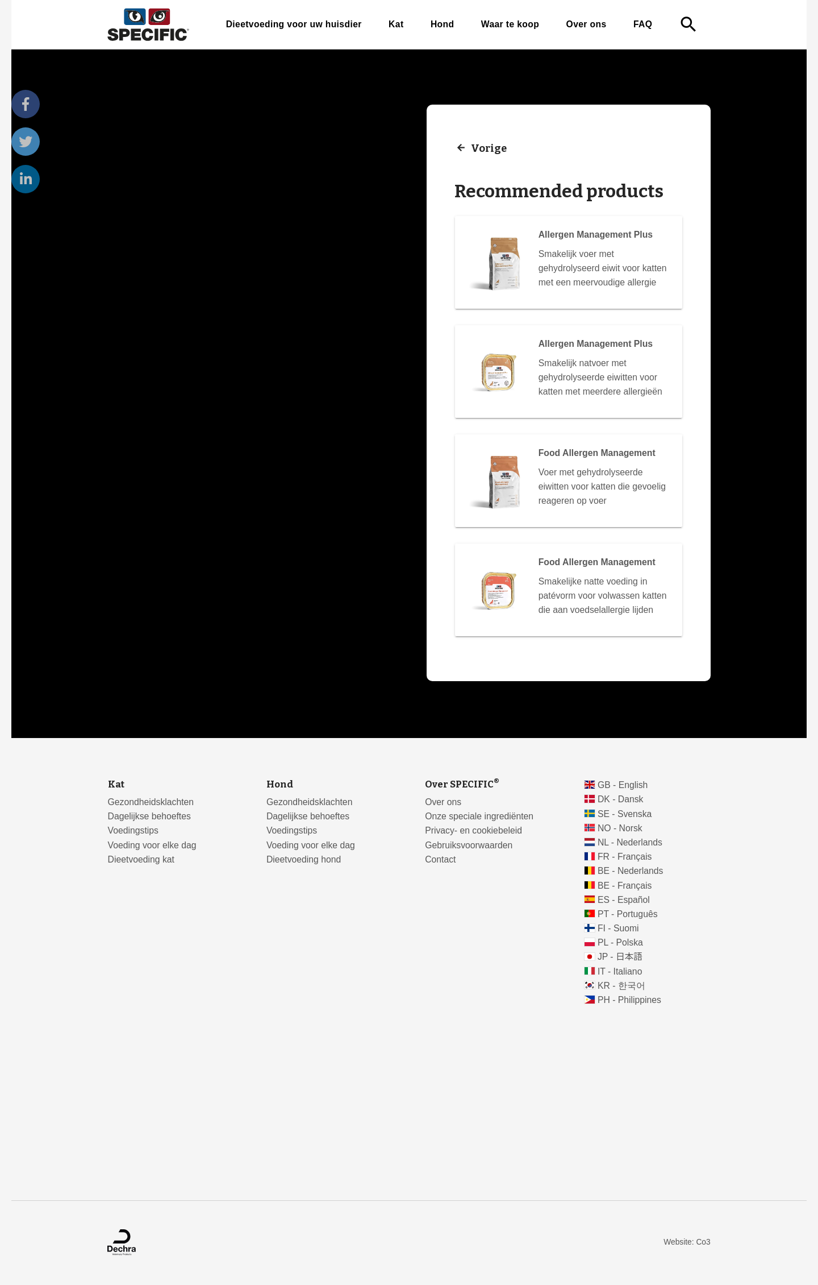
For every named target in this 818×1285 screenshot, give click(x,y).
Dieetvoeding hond (303, 859)
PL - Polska (620, 942)
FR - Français (625, 856)
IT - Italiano (620, 971)
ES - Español (624, 900)
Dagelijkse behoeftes (149, 816)
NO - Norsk (620, 828)
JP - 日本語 (620, 956)
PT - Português (628, 914)
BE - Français (625, 885)
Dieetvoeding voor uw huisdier (294, 24)
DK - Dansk (621, 799)
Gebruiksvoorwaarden (468, 845)
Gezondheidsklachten (151, 802)
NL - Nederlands (630, 842)
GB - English (623, 785)
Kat (396, 24)
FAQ (642, 24)
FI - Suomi (618, 928)
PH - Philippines (629, 1000)
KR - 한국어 (621, 985)
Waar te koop (510, 24)
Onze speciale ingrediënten (479, 816)
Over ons (586, 24)
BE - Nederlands (630, 871)
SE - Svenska (625, 814)
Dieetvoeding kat (141, 859)
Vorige (489, 148)
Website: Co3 (686, 1242)
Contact (440, 859)
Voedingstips (133, 830)
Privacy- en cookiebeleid (473, 830)
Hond (442, 24)
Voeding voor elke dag (152, 845)
